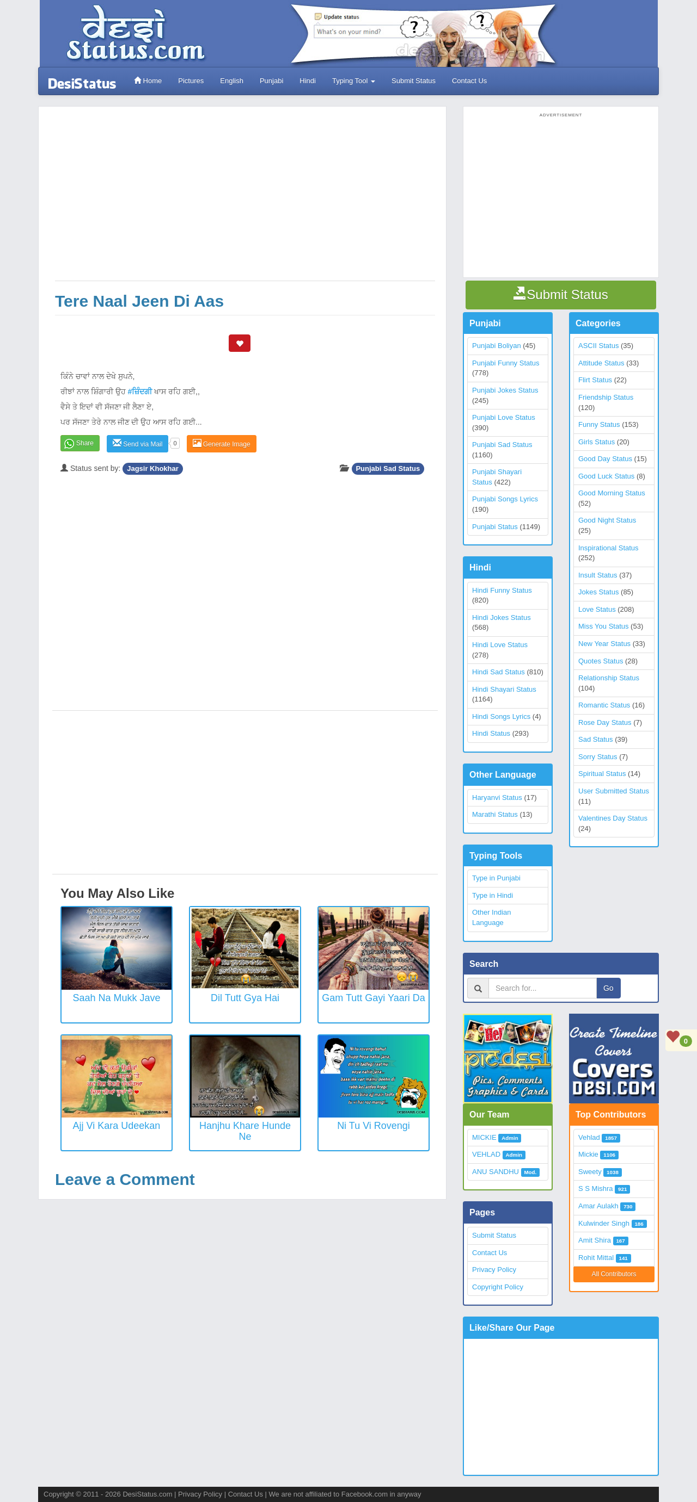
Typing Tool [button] (353, 81)
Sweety (590, 1172)
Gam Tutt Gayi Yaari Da (373, 997)
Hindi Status (491, 733)
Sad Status (595, 739)
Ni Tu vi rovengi (373, 1125)
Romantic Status (604, 705)
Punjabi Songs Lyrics (505, 499)
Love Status (597, 609)
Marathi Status (495, 814)
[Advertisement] (245, 199)
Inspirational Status (608, 548)
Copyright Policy (497, 1287)
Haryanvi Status (497, 797)
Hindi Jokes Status (501, 617)
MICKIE (484, 1137)
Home (148, 81)
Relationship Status (608, 678)
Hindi (307, 81)
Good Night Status (607, 520)
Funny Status (599, 424)
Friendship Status (605, 397)
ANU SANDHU (495, 1172)
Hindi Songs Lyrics (501, 716)
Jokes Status (598, 592)
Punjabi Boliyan (496, 346)
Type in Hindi (492, 895)
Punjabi (271, 81)
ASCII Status (598, 346)
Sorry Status (597, 757)
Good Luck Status (606, 476)
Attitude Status (601, 363)
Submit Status (414, 81)
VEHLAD (486, 1154)
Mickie (588, 1154)
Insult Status (597, 575)
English (231, 81)
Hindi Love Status (500, 645)
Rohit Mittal (596, 1257)
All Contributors (613, 1274)
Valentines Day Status (612, 818)
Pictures (191, 81)
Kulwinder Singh (603, 1223)
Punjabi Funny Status (506, 363)
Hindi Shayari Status (504, 689)
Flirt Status (595, 380)
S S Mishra (595, 1188)
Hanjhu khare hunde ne (245, 1131)
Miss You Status (603, 626)
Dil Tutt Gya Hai (245, 997)
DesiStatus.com (147, 1494)
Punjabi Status (495, 527)
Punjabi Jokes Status (505, 390)
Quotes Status (600, 661)
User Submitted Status (613, 791)
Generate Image (221, 443)
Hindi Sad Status (498, 672)
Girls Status (596, 442)
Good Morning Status (611, 493)
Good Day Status (605, 459)
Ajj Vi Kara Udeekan (117, 1125)
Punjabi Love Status (503, 417)
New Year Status (604, 644)
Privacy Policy (494, 1269)
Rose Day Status (605, 722)
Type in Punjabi (496, 878)
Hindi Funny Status (502, 590)
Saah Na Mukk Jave (116, 997)
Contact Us (469, 81)
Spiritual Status (602, 773)
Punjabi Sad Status (388, 468)
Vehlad (589, 1137)
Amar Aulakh (598, 1206)
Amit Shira (594, 1240)
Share (85, 443)
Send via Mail (137, 443)
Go (608, 988)
